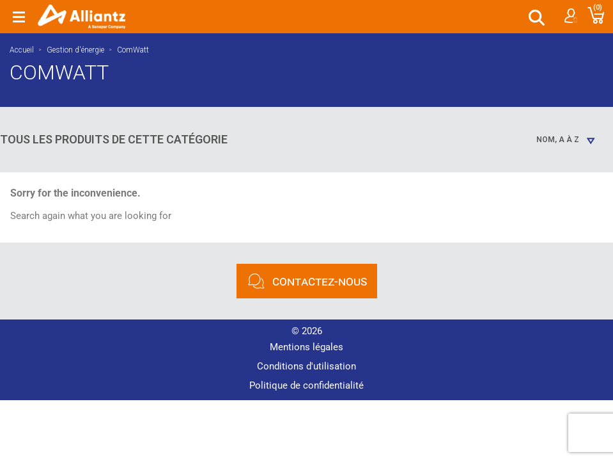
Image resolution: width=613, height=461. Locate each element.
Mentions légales (306, 343)
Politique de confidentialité (306, 381)
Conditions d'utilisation (306, 362)
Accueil (22, 49)
